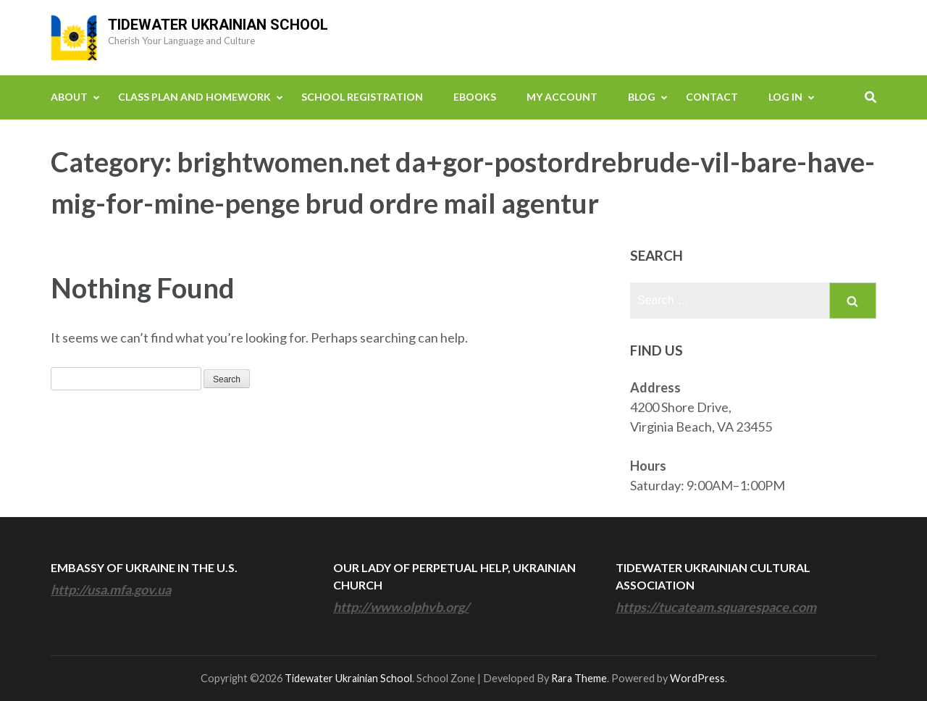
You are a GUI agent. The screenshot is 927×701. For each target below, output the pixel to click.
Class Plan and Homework (194, 97)
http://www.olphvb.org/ (401, 607)
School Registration (362, 97)
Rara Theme (579, 678)
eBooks (474, 97)
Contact (712, 97)
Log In (785, 97)
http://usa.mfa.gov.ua (111, 589)
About (69, 97)
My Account (562, 97)
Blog (641, 97)
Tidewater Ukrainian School (218, 24)
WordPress (697, 678)
